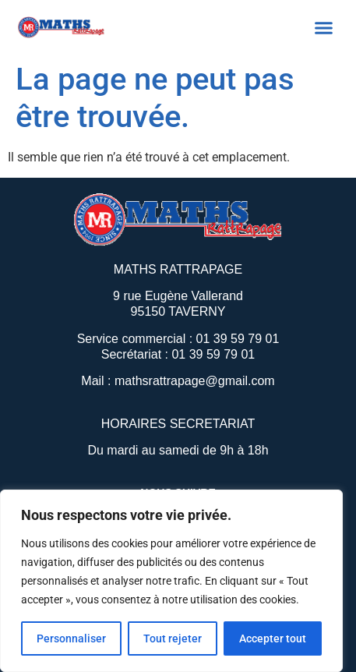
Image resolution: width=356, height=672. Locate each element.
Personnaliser (71, 638)
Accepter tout (272, 638)
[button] (324, 27)
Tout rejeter (172, 638)
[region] (171, 581)
